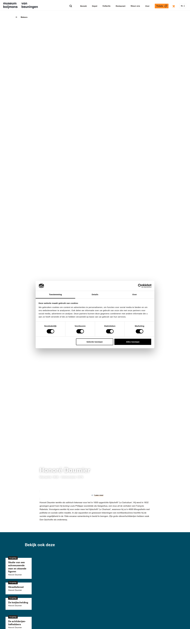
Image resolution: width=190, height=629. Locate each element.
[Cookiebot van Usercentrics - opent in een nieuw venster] (139, 286)
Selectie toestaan (95, 342)
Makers (24, 17)
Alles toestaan (133, 342)
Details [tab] (95, 294)
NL (183, 6)
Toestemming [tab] (55, 294)
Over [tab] (134, 294)
